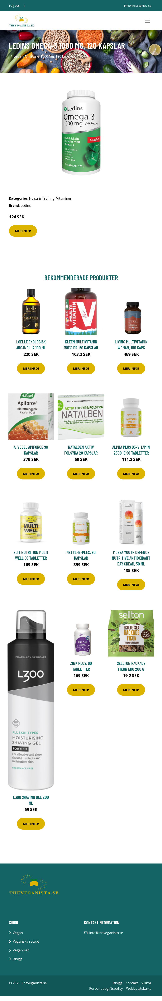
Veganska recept (26, 946)
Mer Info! (23, 236)
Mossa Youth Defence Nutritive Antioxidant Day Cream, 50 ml (131, 562)
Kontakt (131, 988)
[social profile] (24, 6)
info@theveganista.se (136, 6)
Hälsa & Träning (41, 203)
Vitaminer (63, 203)
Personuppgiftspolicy (106, 993)
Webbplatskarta (138, 993)
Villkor (146, 988)
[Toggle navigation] (147, 23)
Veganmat (21, 955)
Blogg (17, 963)
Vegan (18, 937)
